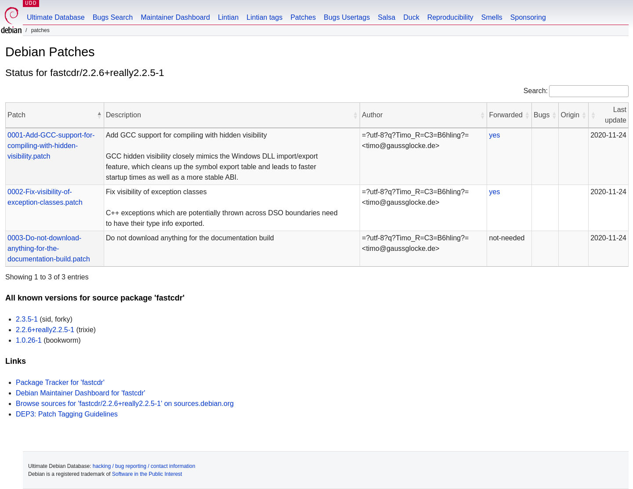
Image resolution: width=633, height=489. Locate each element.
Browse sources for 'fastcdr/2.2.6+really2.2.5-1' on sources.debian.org (125, 403)
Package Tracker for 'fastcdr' (60, 382)
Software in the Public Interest (147, 474)
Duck (411, 17)
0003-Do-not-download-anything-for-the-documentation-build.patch (48, 248)
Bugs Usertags (347, 17)
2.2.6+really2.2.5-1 (45, 329)
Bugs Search (113, 17)
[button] (99, 115)
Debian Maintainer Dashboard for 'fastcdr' (80, 393)
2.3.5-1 (27, 319)
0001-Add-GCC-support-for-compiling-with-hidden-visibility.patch (51, 145)
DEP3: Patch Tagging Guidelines (67, 414)
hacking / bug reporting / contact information (144, 466)
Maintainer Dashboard (175, 17)
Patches (303, 17)
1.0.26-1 (29, 340)
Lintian (228, 17)
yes (494, 135)
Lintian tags (265, 17)
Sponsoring (528, 17)
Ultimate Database (56, 17)
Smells (491, 17)
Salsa (386, 17)
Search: (536, 90)
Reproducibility (450, 17)
